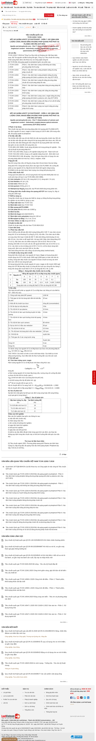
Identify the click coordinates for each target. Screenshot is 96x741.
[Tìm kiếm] (49, 15)
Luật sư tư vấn (71, 7)
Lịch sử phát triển (8, 696)
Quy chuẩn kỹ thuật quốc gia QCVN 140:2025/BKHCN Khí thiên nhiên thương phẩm (35, 540)
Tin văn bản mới (39, 7)
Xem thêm (63, 622)
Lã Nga (62, 454)
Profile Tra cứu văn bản (10, 699)
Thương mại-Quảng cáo (33, 636)
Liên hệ (5, 703)
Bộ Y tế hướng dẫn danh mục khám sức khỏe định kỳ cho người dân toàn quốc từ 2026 (82, 86)
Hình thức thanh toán (52, 696)
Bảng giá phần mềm (52, 692)
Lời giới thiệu (7, 692)
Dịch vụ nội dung (30, 706)
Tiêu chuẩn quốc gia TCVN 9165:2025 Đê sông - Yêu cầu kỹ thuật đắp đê (31, 564)
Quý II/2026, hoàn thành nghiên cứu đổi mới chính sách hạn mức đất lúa (81, 60)
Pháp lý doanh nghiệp (31, 699)
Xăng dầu (44, 636)
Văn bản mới (8, 7)
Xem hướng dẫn (42, 19)
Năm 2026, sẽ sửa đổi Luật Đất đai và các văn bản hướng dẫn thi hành (82, 77)
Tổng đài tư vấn (29, 710)
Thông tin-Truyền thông (12, 668)
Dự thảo (30, 7)
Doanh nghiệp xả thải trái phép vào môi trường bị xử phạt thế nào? (82, 30)
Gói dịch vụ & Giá (60, 2)
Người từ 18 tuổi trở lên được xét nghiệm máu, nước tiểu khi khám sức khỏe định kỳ (82, 69)
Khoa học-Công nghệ (19, 636)
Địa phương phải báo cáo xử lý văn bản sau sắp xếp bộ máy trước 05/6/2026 (86, 49)
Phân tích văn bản (30, 696)
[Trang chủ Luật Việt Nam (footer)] (11, 718)
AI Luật (80, 7)
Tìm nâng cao (62, 15)
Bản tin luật (61, 7)
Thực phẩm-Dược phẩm (20, 677)
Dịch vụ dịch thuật (30, 703)
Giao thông (16, 647)
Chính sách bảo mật (52, 703)
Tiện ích (87, 7)
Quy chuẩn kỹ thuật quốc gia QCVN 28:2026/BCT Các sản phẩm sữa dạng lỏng (33, 674)
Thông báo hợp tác (51, 712)
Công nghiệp (8, 636)
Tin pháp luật (51, 7)
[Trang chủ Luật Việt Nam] (10, 2)
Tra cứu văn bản (20, 7)
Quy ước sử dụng (51, 699)
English (72, 2)
